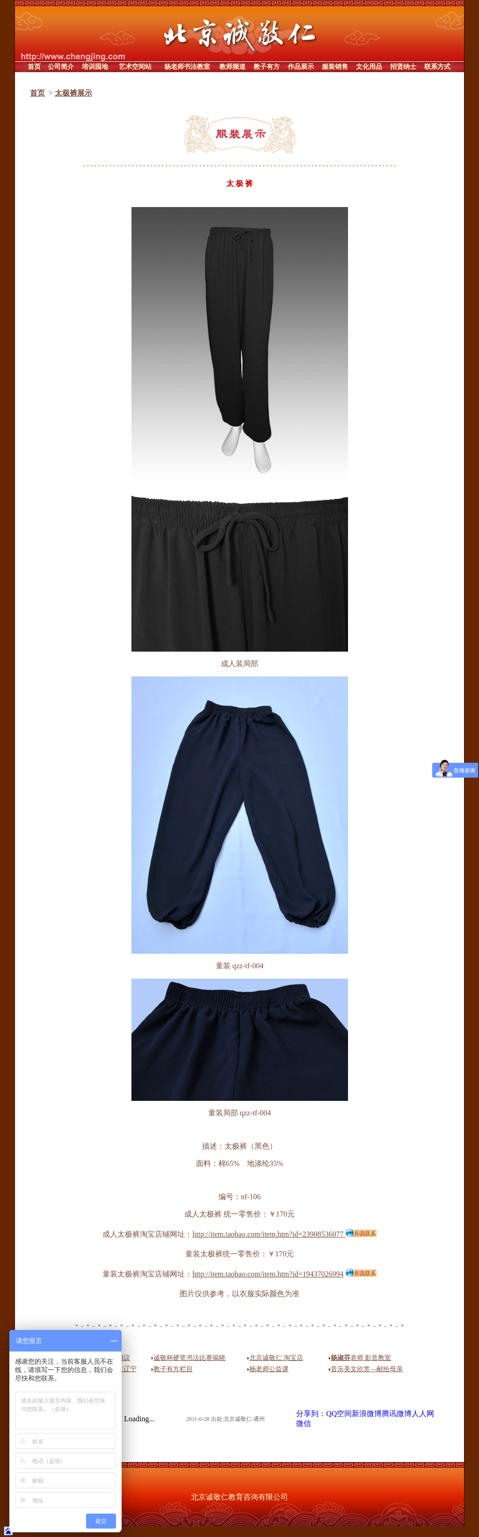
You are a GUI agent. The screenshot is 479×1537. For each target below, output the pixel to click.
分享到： (311, 1414)
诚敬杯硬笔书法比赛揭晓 (189, 1357)
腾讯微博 (397, 1414)
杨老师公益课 (269, 1369)
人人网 (423, 1414)
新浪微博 (367, 1414)
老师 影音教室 (361, 1357)
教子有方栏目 (173, 1369)
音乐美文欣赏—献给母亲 (367, 1369)
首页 (37, 93)
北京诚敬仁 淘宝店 (276, 1357)
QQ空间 (339, 1414)
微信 (303, 1423)
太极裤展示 (73, 93)
